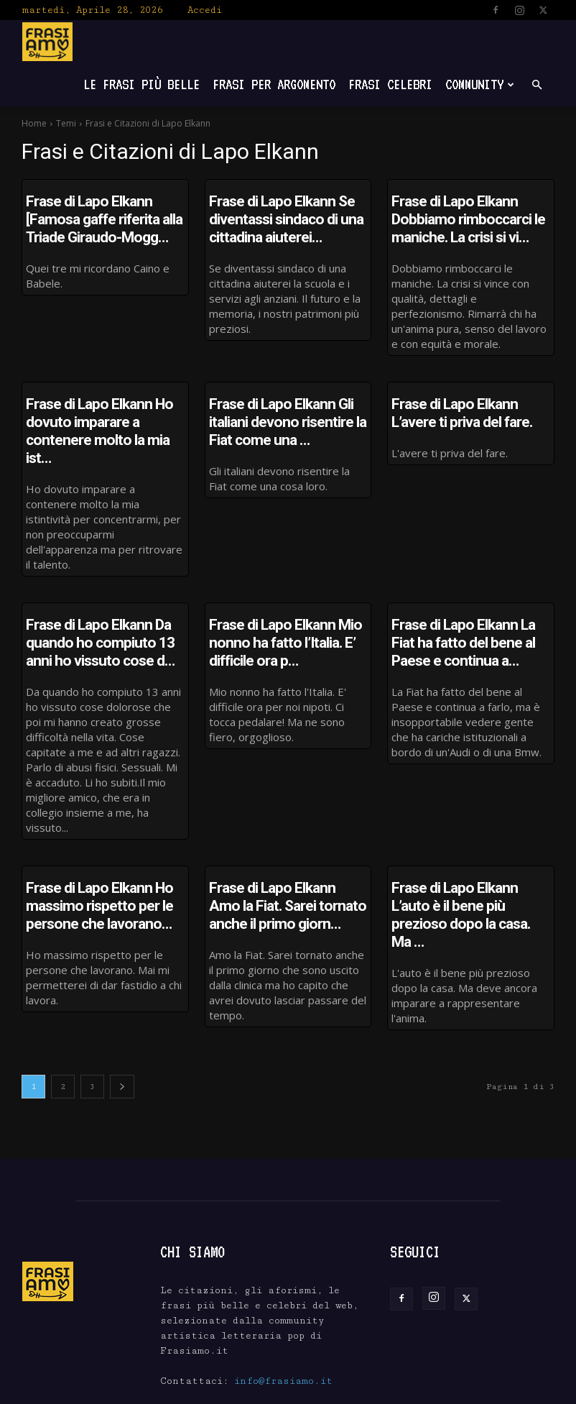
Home (34, 123)
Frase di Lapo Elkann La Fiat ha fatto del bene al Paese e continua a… (467, 609)
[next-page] (122, 1040)
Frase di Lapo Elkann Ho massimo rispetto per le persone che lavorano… (85, 866)
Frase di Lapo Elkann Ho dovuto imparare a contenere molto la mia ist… (104, 413)
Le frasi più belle (141, 84)
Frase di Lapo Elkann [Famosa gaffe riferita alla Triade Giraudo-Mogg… (99, 216)
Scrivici (448, 1391)
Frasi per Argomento (274, 84)
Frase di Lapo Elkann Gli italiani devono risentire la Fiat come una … (283, 413)
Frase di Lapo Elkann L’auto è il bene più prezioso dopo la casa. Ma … (469, 866)
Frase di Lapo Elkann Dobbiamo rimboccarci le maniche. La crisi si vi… (470, 216)
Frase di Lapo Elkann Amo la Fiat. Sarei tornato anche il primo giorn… (278, 866)
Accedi (204, 10)
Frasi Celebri (390, 84)
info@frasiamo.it (283, 1334)
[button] (536, 85)
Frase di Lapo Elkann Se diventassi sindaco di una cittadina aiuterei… (271, 216)
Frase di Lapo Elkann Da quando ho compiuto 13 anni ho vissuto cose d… (104, 609)
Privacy (501, 1391)
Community (479, 84)
